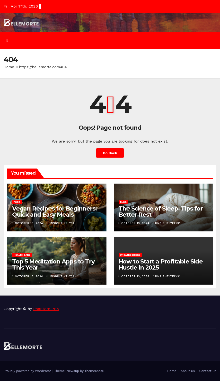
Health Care (22, 255)
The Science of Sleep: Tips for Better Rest (161, 211)
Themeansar (94, 371)
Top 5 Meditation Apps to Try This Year (53, 264)
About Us (188, 371)
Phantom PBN (46, 308)
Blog (123, 202)
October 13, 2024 (29, 223)
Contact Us (207, 371)
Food (17, 202)
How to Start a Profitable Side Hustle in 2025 (161, 264)
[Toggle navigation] (113, 40)
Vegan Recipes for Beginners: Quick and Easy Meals (54, 211)
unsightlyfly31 (60, 223)
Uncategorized (130, 255)
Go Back (110, 153)
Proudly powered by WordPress (28, 371)
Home (9, 67)
